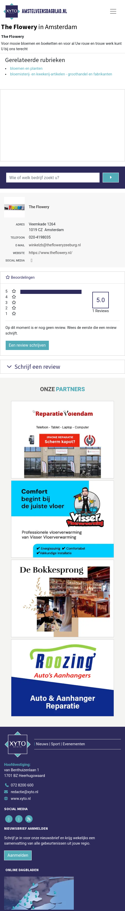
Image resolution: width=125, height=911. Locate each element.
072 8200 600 (22, 785)
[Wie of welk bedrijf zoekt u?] (53, 177)
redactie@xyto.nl (24, 792)
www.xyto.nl (21, 798)
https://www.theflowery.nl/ (50, 253)
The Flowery (39, 207)
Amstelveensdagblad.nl (44, 11)
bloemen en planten (26, 68)
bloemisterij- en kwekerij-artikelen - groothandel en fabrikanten (61, 74)
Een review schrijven (27, 345)
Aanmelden (17, 855)
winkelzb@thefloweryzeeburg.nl (55, 245)
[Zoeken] (111, 177)
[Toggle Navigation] (113, 11)
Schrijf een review (32, 367)
